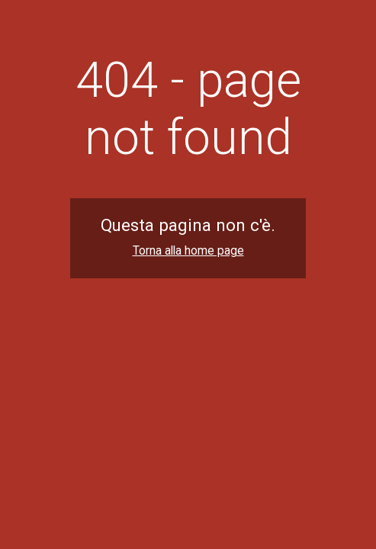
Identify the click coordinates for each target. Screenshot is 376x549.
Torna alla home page (188, 250)
